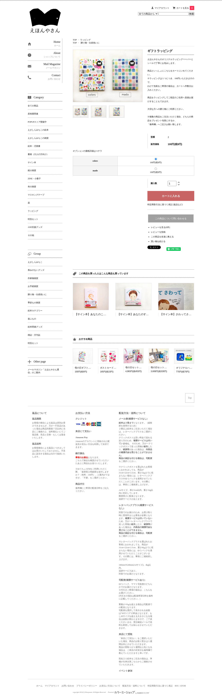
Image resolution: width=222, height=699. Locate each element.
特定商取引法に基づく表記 (160, 686)
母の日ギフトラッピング (87, 367)
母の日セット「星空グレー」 (165, 367)
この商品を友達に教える (162, 236)
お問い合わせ (68, 686)
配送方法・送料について (133, 686)
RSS (176, 686)
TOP (75, 40)
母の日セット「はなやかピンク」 (142, 367)
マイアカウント (162, 8)
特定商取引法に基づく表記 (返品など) (165, 204)
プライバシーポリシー (86, 686)
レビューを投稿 (158, 232)
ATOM (183, 686)
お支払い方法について (109, 686)
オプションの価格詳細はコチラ (87, 151)
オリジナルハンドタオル (188, 367)
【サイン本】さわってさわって (178, 314)
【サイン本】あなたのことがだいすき (97, 314)
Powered (128, 692)
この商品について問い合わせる (171, 218)
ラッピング (85, 40)
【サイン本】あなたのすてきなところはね (142, 314)
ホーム (39, 686)
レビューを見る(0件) (160, 227)
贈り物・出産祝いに (90, 43)
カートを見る (185, 8)
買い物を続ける (158, 241)
